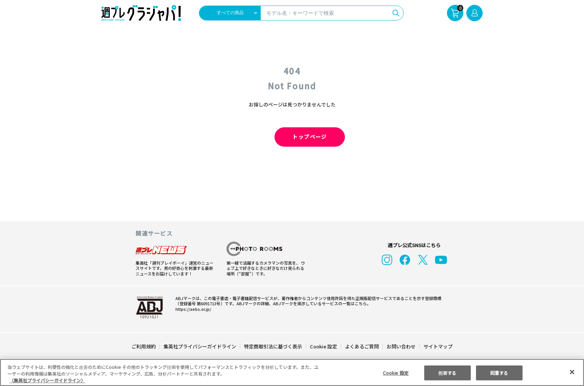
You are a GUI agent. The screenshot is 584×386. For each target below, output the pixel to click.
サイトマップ (437, 346)
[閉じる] (572, 372)
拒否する (447, 372)
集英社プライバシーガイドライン (200, 346)
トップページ (292, 137)
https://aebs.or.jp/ (192, 309)
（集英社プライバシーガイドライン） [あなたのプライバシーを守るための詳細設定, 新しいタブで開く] (47, 380)
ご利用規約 (144, 346)
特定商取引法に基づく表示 (273, 346)
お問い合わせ (400, 346)
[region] (292, 372)
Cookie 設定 (323, 346)
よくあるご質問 (361, 346)
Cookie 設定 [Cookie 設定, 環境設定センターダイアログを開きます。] (395, 372)
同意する (499, 372)
